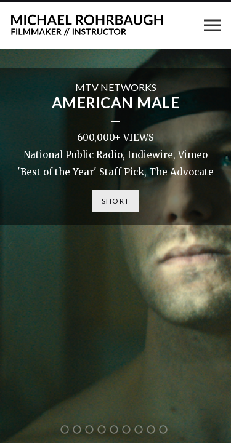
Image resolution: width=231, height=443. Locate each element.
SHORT (115, 201)
